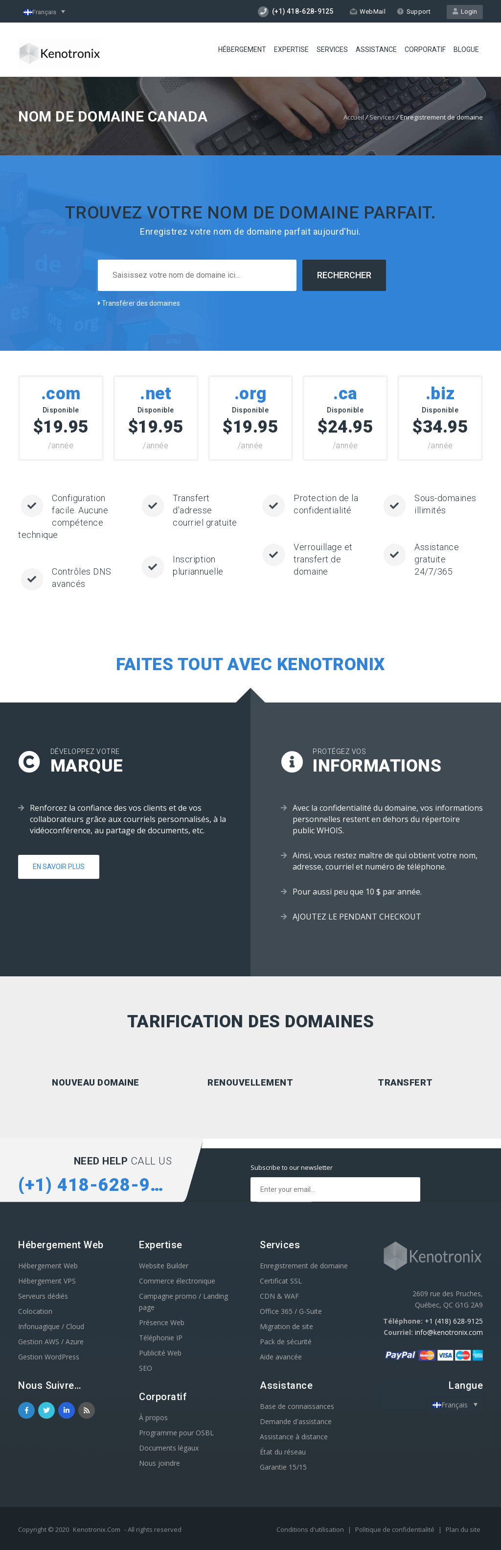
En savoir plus (59, 867)
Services (332, 49)
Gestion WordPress (48, 1356)
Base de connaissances (297, 1406)
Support (414, 11)
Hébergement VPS (47, 1280)
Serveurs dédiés (43, 1296)
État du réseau (283, 1451)
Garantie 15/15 (283, 1467)
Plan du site (463, 1529)
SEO (145, 1368)
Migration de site (286, 1326)
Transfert (405, 1082)
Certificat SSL (281, 1280)
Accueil (353, 117)
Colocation (35, 1311)
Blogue (466, 49)
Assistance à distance (294, 1436)
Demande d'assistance (296, 1421)
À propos (153, 1417)
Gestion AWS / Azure (51, 1341)
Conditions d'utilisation (310, 1529)
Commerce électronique (177, 1280)
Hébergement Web (48, 1265)
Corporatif (425, 49)
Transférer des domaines (139, 303)
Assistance (376, 49)
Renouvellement (250, 1082)
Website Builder (163, 1265)
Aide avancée (281, 1356)
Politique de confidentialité (395, 1529)
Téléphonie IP (160, 1337)
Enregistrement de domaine (304, 1265)
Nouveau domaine (95, 1082)
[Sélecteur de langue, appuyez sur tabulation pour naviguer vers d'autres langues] (44, 11)
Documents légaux (169, 1448)
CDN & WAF (279, 1296)
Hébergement (242, 49)
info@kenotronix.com (449, 1332)
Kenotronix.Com (96, 1529)
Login (465, 11)
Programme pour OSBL (176, 1432)
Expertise (291, 49)
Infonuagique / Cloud (51, 1326)
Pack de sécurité (286, 1341)
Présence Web (161, 1322)
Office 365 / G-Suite (291, 1311)
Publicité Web (160, 1352)
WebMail (368, 11)
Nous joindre (159, 1463)
